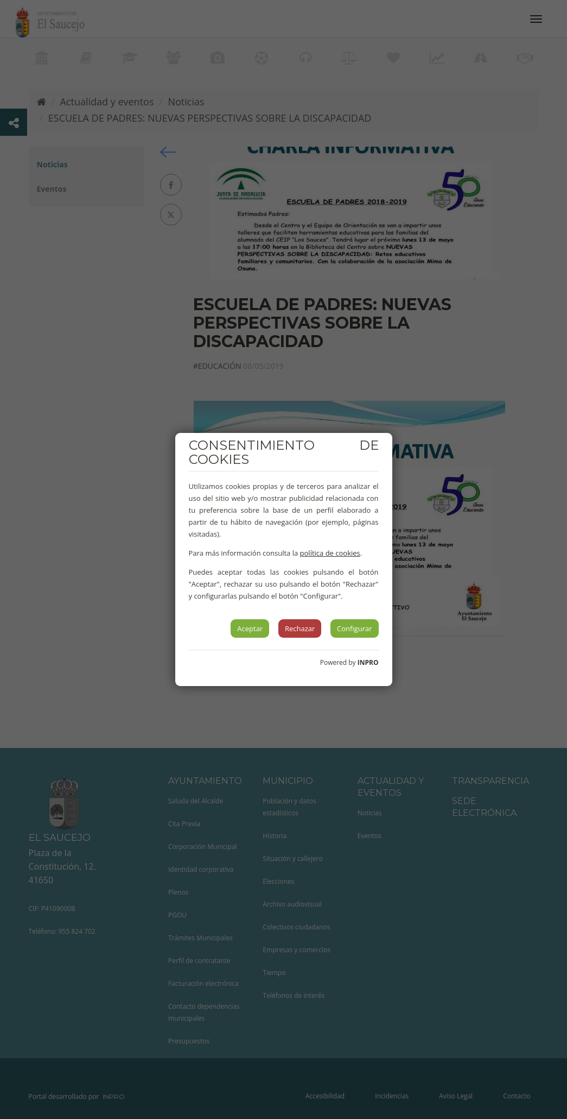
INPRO (368, 662)
